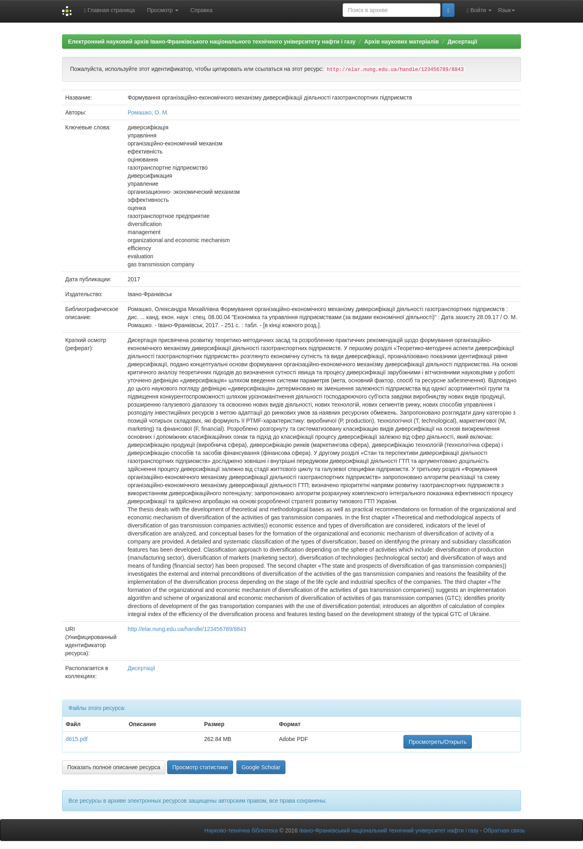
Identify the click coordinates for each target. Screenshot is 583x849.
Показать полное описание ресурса (113, 767)
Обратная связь (504, 830)
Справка (201, 10)
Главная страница (109, 10)
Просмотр (162, 10)
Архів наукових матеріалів (401, 41)
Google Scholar (261, 767)
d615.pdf (77, 739)
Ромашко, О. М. (148, 112)
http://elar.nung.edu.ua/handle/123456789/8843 (187, 629)
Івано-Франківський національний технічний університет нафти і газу (388, 830)
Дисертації (462, 41)
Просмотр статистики (200, 767)
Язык (506, 10)
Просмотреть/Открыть (438, 742)
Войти (479, 10)
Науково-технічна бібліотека (241, 830)
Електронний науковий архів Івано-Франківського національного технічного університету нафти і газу (212, 41)
